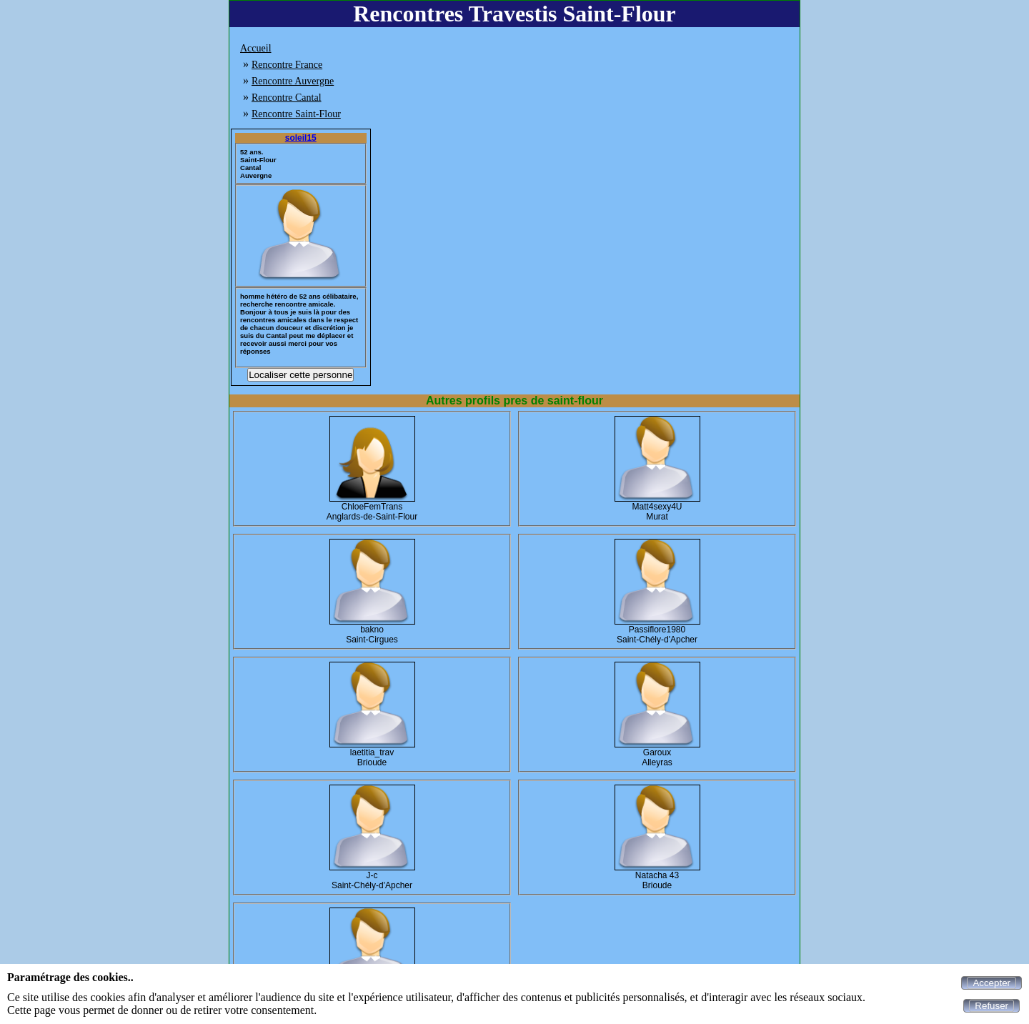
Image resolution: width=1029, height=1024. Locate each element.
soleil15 (301, 138)
